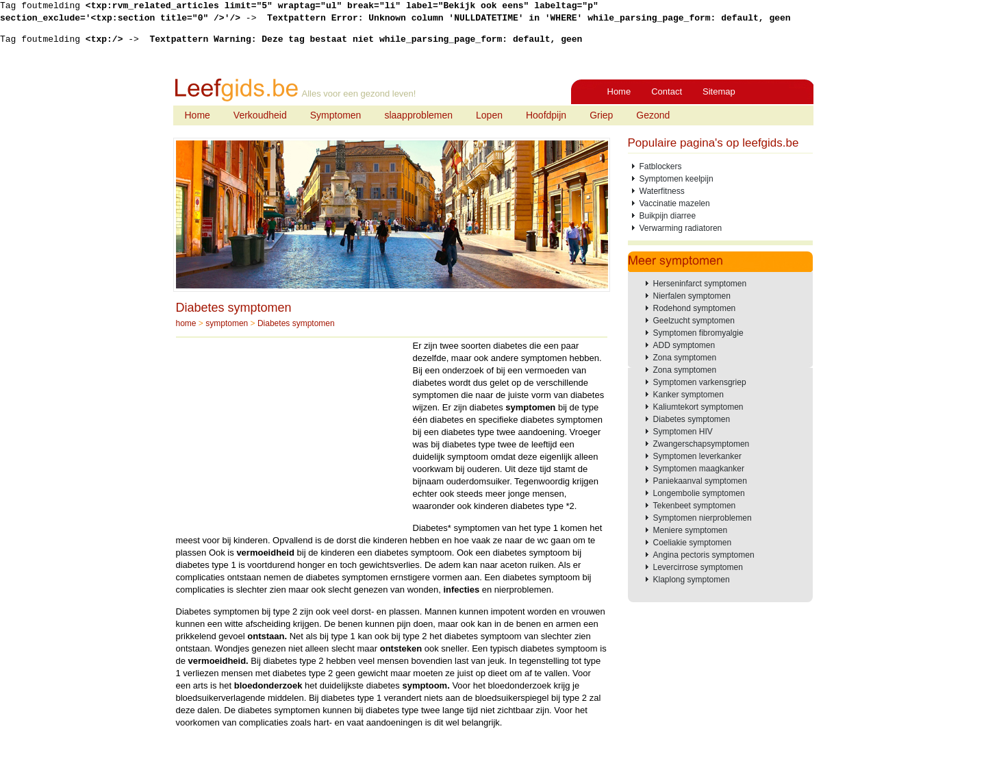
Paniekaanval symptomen (700, 481)
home (186, 323)
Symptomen (336, 115)
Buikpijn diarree (668, 216)
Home (619, 91)
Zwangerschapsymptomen (701, 444)
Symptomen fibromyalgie (698, 333)
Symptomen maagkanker (698, 468)
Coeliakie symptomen (692, 542)
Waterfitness (662, 191)
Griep (601, 115)
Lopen (489, 115)
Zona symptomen (685, 357)
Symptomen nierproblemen (702, 518)
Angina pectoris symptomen (704, 555)
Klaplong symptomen (691, 579)
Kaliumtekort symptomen (698, 407)
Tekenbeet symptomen (694, 505)
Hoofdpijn (546, 115)
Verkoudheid (260, 115)
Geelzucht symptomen (694, 320)
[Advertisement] (291, 436)
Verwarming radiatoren (681, 228)
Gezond (653, 115)
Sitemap (719, 91)
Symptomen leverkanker (697, 456)
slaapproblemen (418, 115)
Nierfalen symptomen (692, 296)
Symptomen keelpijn (676, 179)
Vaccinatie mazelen (675, 203)
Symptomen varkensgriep (699, 382)
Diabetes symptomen (234, 307)
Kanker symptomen (688, 394)
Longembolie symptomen (699, 493)
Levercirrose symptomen (698, 567)
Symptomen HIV (683, 431)
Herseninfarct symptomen (700, 283)
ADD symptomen (684, 345)
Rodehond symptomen (694, 308)
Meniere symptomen (690, 530)
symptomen (226, 323)
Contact (666, 91)
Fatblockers (661, 166)
